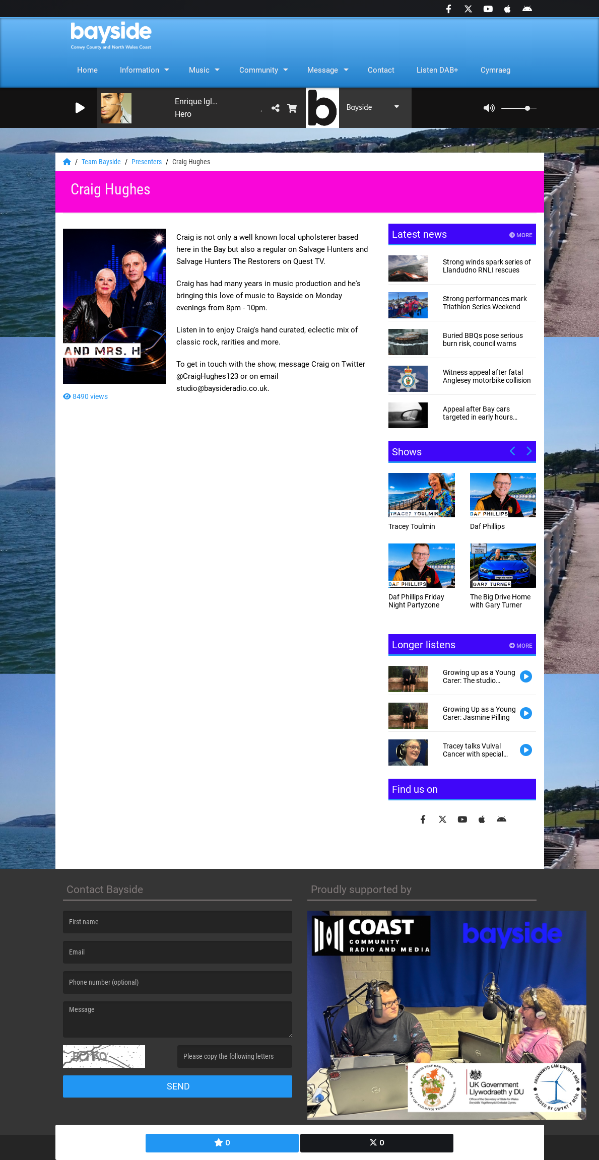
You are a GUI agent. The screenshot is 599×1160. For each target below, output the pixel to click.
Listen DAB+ (437, 70)
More (520, 235)
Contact (381, 70)
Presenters (147, 162)
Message (322, 70)
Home (87, 70)
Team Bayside (102, 162)
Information (139, 70)
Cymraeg (495, 70)
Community (258, 70)
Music (199, 70)
